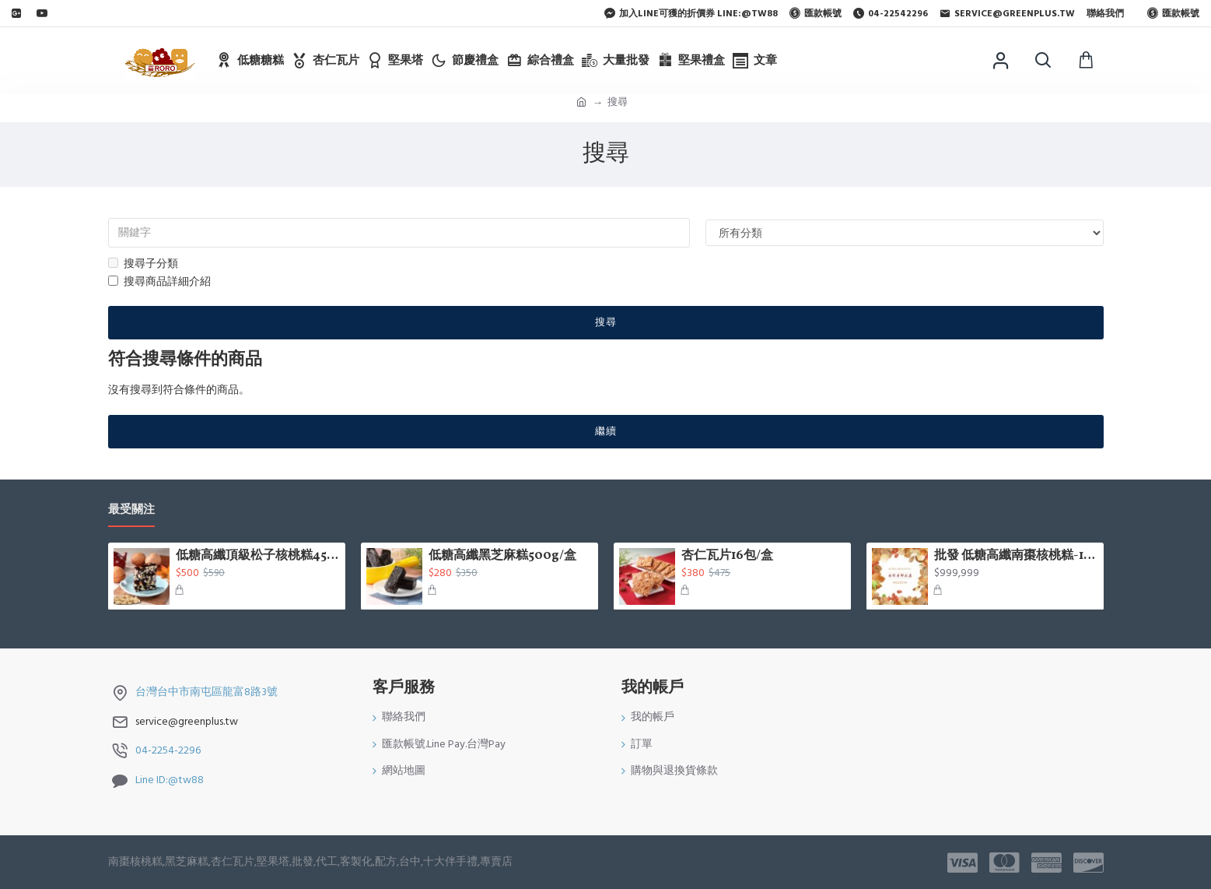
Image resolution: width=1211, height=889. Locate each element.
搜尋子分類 (143, 264)
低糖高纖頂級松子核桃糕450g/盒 (257, 556)
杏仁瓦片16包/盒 (727, 556)
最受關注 (131, 510)
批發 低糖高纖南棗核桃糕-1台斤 (1015, 556)
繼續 (606, 431)
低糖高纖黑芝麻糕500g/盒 (502, 556)
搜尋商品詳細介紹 (159, 282)
